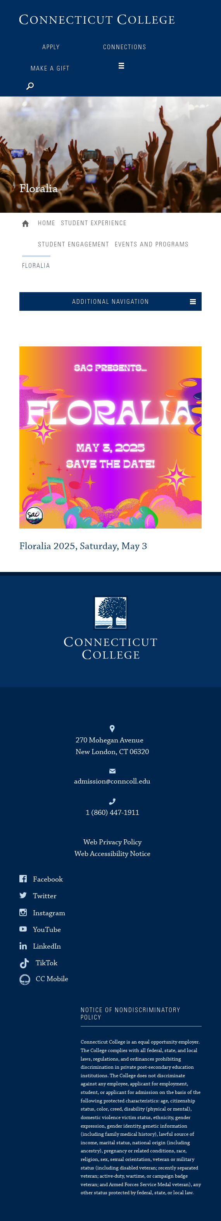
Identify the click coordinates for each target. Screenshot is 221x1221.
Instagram (49, 913)
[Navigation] (127, 65)
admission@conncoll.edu (112, 781)
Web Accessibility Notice (112, 854)
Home (27, 224)
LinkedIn (47, 946)
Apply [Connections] (51, 47)
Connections (125, 47)
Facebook (48, 879)
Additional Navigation (110, 302)
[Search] (54, 84)
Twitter (45, 896)
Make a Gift (50, 68)
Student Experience (94, 223)
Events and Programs (152, 244)
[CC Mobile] (43, 979)
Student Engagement (73, 244)
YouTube (47, 930)
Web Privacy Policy (112, 842)
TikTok (46, 963)
